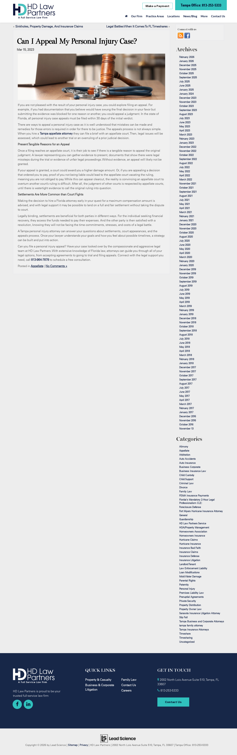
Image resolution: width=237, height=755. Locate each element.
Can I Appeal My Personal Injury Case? (77, 41)
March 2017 (185, 404)
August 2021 (186, 195)
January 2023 (186, 142)
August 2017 (185, 383)
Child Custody (186, 475)
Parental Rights (187, 580)
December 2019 (187, 269)
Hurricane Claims (188, 539)
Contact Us (218, 16)
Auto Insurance (187, 462)
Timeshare (185, 633)
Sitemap (73, 744)
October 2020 (186, 232)
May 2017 (184, 395)
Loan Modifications (189, 572)
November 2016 (187, 420)
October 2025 (186, 73)
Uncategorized (186, 641)
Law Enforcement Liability (193, 568)
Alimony (183, 446)
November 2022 (187, 150)
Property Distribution (190, 605)
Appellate (37, 266)
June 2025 (184, 85)
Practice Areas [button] (155, 16)
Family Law (185, 491)
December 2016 (187, 416)
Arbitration (184, 454)
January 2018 (186, 363)
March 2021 (185, 212)
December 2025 (187, 65)
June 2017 (184, 391)
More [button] (204, 16)
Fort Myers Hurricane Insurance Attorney (201, 511)
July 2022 (184, 167)
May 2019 (184, 297)
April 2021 (184, 208)
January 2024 (186, 93)
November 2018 (187, 322)
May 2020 (184, 248)
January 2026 (186, 61)
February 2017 (186, 408)
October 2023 (186, 105)
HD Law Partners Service (192, 523)
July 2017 (184, 387)
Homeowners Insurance (192, 535)
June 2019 (184, 293)
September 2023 (188, 110)
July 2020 (184, 240)
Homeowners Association (193, 531)
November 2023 (187, 101)
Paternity (184, 584)
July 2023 (184, 118)
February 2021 (186, 216)
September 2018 (188, 330)
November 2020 (187, 228)
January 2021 (186, 220)
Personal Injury (187, 588)
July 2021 (184, 199)
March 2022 (185, 179)
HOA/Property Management (194, 527)
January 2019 (186, 314)
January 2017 (186, 412)
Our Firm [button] (136, 16)
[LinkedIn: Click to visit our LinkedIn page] (28, 704)
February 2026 (186, 56)
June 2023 (184, 122)
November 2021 (187, 183)
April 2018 (184, 350)
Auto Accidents (187, 458)
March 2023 (185, 134)
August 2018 (186, 334)
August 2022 (186, 163)
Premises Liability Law (191, 592)
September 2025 (188, 77)
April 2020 (184, 252)
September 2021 (188, 191)
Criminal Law (186, 483)
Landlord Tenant (187, 564)
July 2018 (184, 338)
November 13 (186, 428)
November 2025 (187, 69)
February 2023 (186, 138)
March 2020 (185, 257)
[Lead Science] (118, 738)
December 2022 (187, 146)
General (183, 515)
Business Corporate (189, 466)
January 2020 (186, 265)
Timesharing (185, 637)
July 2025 (184, 81)
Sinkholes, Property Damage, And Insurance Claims (49, 26)
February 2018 (186, 359)
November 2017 (187, 371)
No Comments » (56, 266)
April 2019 (184, 301)
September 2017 (187, 379)
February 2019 (186, 310)
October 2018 (186, 326)
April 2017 (184, 399)
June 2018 (184, 342)
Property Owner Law (190, 609)
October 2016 (186, 424)
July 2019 (184, 289)
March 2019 (185, 306)
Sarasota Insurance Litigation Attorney (199, 613)
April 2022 (184, 175)
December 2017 (187, 367)
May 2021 (184, 203)
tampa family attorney (191, 625)
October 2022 (186, 154)
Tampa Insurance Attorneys (194, 629)
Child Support (186, 479)
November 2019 (187, 273)
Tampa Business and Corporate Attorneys (201, 621)
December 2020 (187, 224)
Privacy (84, 744)
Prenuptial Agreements (191, 596)
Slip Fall (183, 617)
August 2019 (185, 285)
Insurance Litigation (189, 560)
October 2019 (186, 277)
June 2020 (184, 244)
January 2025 (186, 89)
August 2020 (186, 236)
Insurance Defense (189, 556)
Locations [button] (173, 16)
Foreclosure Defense (190, 507)
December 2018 (187, 318)
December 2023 (187, 97)
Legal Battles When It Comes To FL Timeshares (137, 26)
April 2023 (184, 130)
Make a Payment (157, 6)
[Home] (126, 17)
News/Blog (190, 16)
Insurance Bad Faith (190, 547)
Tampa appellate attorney (56, 133)
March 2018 (185, 355)
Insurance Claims (188, 551)
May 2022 (184, 171)
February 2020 (186, 261)
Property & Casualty (98, 680)
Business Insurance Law (192, 471)
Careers (126, 690)
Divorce (183, 487)
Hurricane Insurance (190, 543)
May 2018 (184, 346)
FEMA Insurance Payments (194, 495)
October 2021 (186, 187)
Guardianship (186, 519)
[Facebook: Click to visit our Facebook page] (17, 704)
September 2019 (187, 281)
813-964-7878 (40, 260)
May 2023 (184, 126)
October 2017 (186, 375)
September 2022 (188, 159)
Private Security (187, 600)
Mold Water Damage (190, 576)
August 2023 (186, 114)
